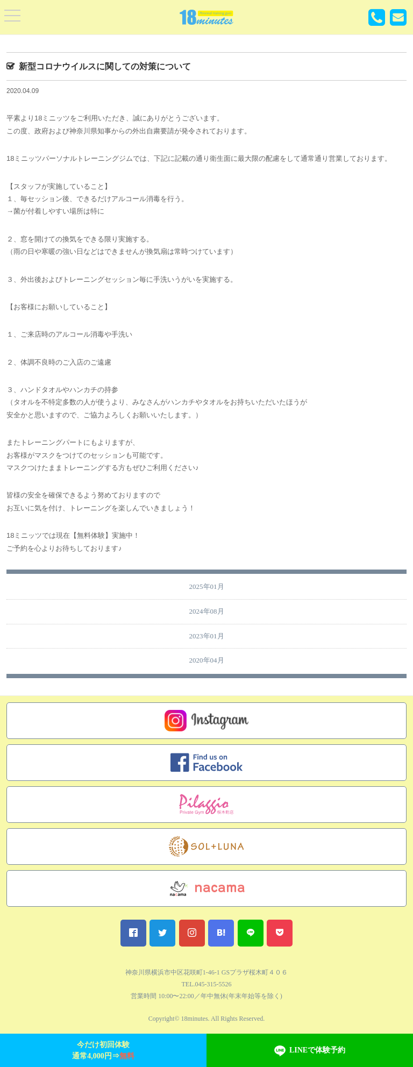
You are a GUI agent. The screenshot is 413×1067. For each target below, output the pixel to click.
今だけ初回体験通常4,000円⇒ (103, 1050)
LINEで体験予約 (309, 1050)
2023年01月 (206, 636)
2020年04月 (206, 660)
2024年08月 (206, 611)
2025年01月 (206, 586)
